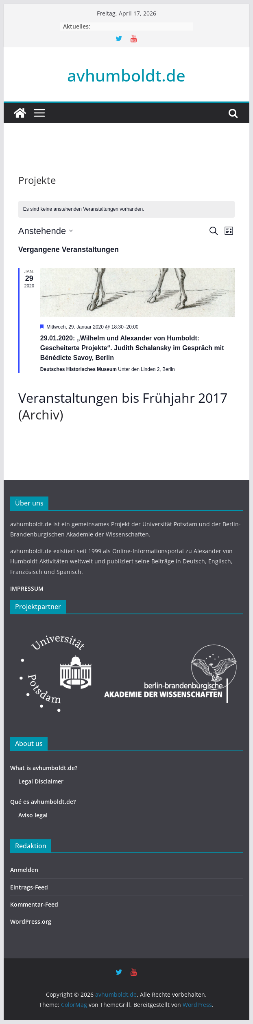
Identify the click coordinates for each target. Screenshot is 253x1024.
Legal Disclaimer (40, 781)
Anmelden (24, 870)
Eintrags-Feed (29, 887)
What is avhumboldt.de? (43, 768)
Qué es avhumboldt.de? (43, 802)
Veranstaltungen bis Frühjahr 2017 (122, 397)
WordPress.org (30, 921)
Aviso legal (33, 815)
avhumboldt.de (126, 75)
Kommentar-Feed (34, 904)
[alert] (126, 209)
